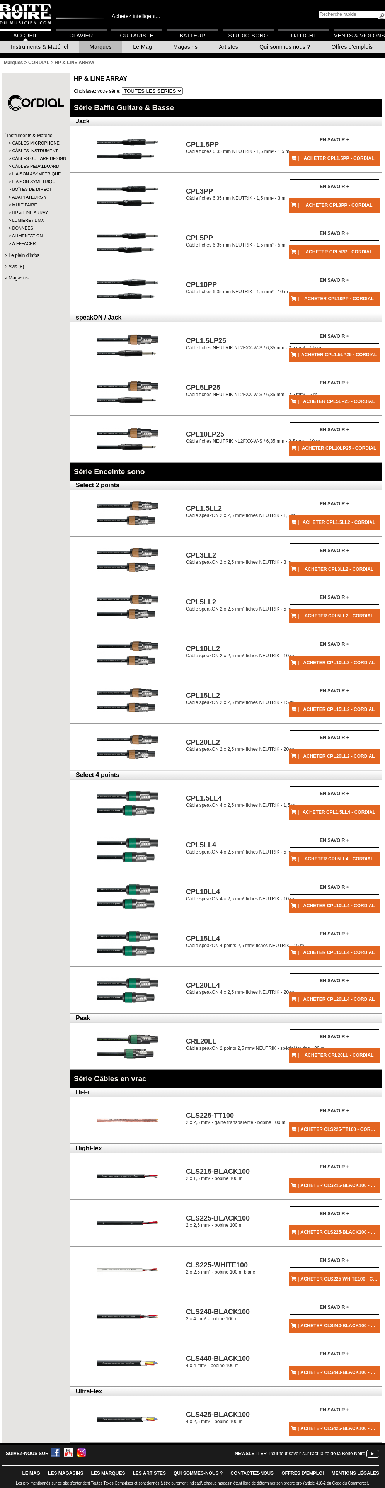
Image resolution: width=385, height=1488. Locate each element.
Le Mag (142, 47)
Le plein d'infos (24, 255)
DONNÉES (22, 228)
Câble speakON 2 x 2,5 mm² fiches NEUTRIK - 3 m (238, 558)
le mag (31, 1473)
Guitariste (137, 35)
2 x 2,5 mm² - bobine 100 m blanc (220, 1268)
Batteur (192, 35)
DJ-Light (304, 35)
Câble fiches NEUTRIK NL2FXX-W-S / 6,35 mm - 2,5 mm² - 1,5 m (253, 343)
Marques (101, 47)
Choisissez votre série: (98, 91)
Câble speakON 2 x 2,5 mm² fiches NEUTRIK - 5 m (238, 605)
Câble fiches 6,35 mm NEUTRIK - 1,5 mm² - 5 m (235, 241)
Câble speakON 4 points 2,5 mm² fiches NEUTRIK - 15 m (245, 941)
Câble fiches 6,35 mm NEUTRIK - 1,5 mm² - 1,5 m (237, 147)
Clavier (81, 35)
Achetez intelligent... (136, 16)
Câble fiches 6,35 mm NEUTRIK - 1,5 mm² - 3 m (235, 194)
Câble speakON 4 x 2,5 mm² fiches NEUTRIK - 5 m (238, 848)
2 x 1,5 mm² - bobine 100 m (218, 1174)
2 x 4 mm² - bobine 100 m (218, 1314)
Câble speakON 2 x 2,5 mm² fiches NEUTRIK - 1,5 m (240, 511)
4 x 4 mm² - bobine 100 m (218, 1361)
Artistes (228, 47)
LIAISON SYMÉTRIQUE (35, 181)
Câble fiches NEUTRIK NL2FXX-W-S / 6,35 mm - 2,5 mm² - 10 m (253, 437)
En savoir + (334, 140)
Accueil (25, 35)
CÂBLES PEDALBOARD (35, 166)
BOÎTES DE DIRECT (32, 189)
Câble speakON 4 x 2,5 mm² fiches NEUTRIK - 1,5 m (240, 801)
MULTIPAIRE (24, 204)
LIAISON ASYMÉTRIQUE (35, 174)
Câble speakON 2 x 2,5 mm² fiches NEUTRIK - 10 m (240, 651)
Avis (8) (16, 266)
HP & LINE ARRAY (30, 212)
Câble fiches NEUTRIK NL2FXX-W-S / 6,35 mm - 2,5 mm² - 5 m (251, 390)
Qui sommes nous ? (284, 47)
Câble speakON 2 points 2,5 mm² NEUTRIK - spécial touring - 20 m (255, 1044)
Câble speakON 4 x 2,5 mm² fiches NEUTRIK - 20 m (240, 988)
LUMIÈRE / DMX (28, 220)
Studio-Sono (248, 35)
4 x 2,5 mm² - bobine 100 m (218, 1417)
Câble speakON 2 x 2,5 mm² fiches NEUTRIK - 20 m (240, 745)
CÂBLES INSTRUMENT (35, 150)
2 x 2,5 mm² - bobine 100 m (218, 1221)
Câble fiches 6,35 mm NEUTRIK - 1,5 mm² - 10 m (237, 287)
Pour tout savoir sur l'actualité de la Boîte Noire (317, 1453)
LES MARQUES (108, 1473)
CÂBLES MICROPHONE (35, 143)
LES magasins (65, 1473)
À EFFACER (24, 243)
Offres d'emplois (352, 47)
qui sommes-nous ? (198, 1473)
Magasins (185, 47)
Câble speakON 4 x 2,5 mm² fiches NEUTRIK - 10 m (240, 894)
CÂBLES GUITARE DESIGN (35, 158)
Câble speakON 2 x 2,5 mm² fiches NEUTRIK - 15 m (240, 698)
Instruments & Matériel (39, 47)
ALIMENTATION (27, 235)
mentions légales (355, 1473)
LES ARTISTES (149, 1473)
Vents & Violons (359, 35)
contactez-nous (252, 1473)
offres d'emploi (302, 1473)
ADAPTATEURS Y (29, 197)
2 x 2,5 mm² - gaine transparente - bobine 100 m (235, 1118)
